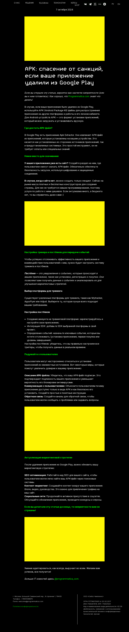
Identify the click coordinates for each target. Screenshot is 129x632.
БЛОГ (77, 5)
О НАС (17, 3)
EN (119, 4)
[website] (85, 4)
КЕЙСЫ (74, 3)
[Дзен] (104, 4)
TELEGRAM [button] (43, 3)
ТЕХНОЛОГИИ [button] (59, 3)
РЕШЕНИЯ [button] (29, 3)
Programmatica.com (78, 96)
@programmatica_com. (66, 578)
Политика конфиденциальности (25, 606)
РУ (113, 4)
